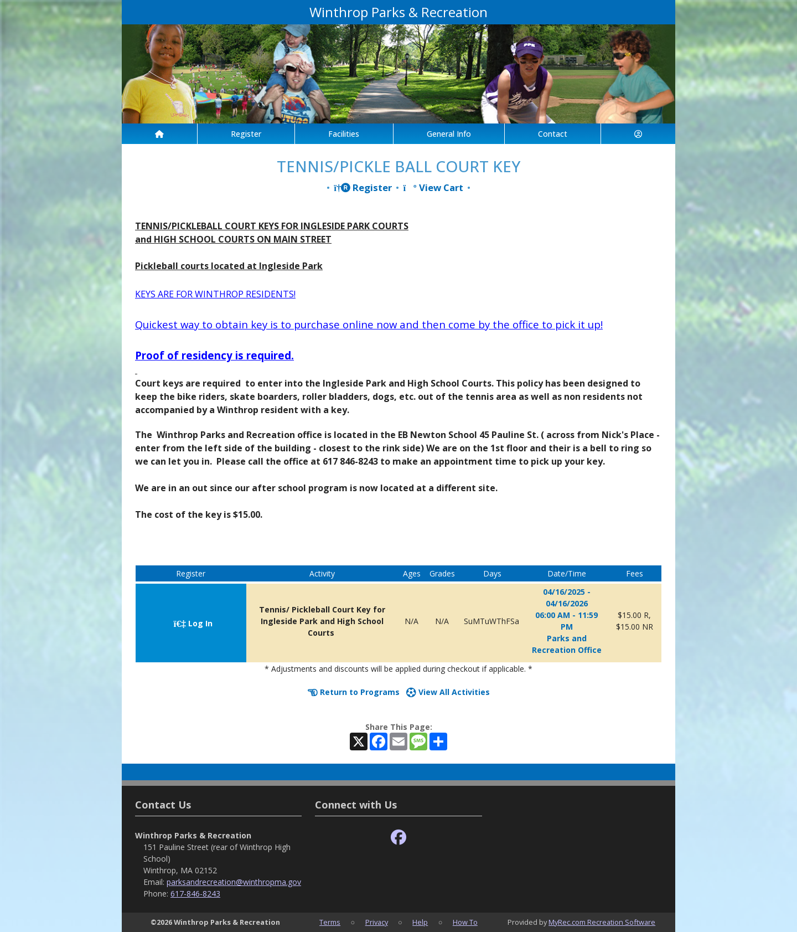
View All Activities (448, 692)
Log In (193, 623)
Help (420, 922)
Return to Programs (354, 692)
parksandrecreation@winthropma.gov (234, 882)
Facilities (343, 133)
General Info (449, 133)
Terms (329, 922)
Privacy (376, 922)
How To (465, 922)
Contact (552, 133)
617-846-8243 (195, 893)
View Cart (433, 187)
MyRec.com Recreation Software (601, 922)
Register (246, 133)
